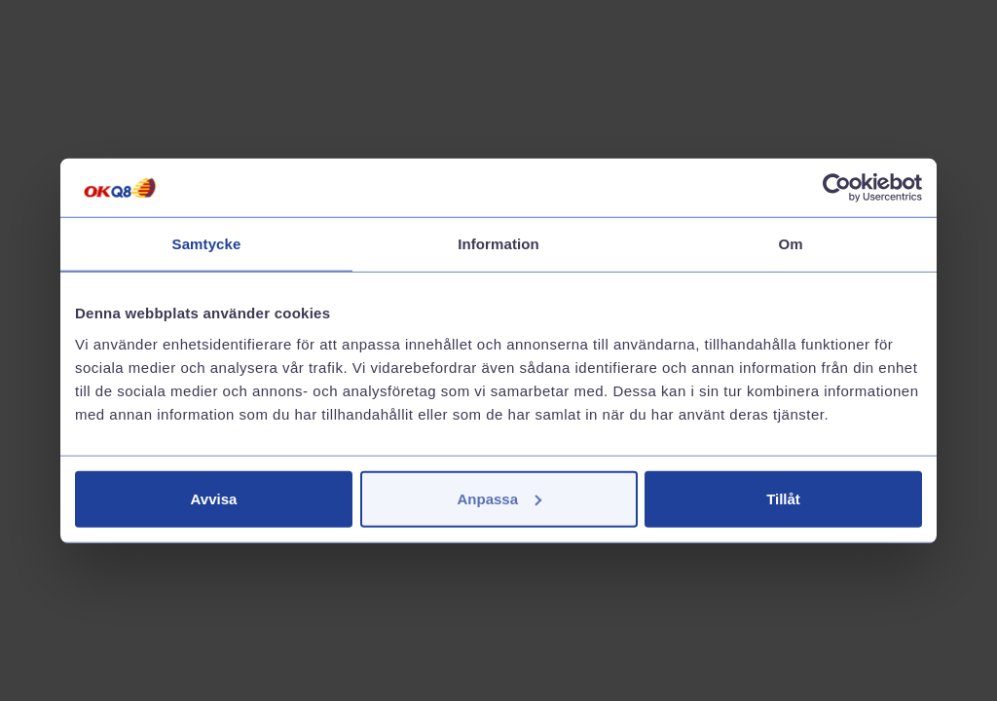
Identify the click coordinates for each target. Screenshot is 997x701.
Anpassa (499, 498)
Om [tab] (790, 244)
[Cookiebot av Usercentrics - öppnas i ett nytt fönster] (837, 188)
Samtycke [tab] (206, 244)
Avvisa (214, 498)
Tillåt (783, 498)
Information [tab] (498, 244)
